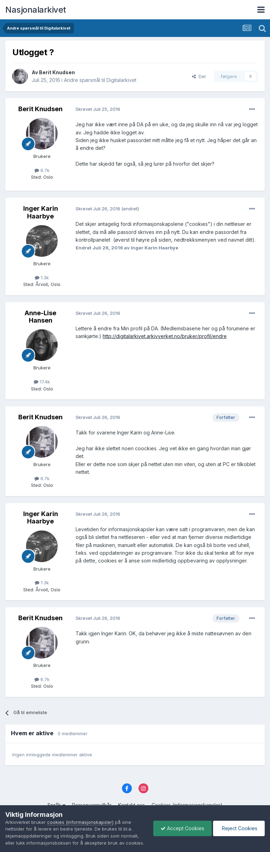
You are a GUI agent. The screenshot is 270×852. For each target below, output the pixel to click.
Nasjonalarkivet (35, 10)
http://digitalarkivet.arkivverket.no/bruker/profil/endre (165, 336)
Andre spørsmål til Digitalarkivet (100, 80)
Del (199, 76)
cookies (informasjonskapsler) (80, 815)
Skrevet (98, 109)
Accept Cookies (182, 825)
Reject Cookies (238, 825)
